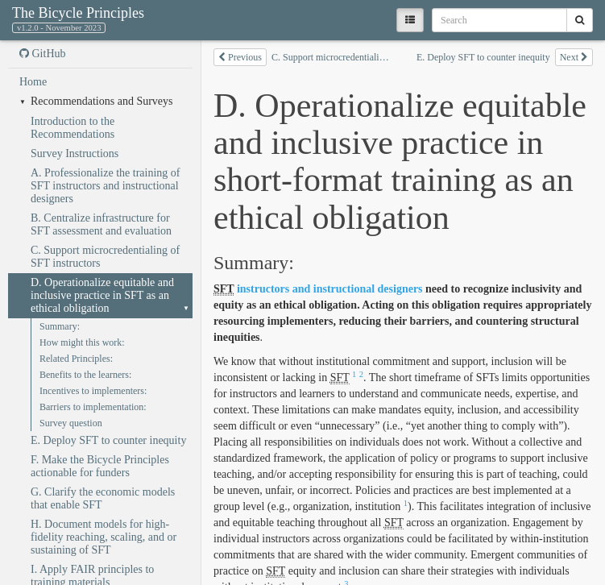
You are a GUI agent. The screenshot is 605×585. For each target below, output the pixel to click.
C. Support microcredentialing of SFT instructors (105, 256)
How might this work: (82, 342)
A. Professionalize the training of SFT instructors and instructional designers (105, 186)
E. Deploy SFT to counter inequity (108, 440)
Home (33, 82)
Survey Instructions (74, 153)
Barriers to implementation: (93, 407)
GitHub (42, 54)
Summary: (59, 326)
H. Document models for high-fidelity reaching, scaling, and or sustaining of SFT (103, 537)
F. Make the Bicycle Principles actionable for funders (100, 466)
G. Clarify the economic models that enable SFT (103, 498)
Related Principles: (76, 358)
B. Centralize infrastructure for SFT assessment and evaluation (101, 224)
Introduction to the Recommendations (72, 127)
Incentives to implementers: (93, 390)
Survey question (70, 423)
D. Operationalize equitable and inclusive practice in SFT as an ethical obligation (102, 295)
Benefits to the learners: (85, 374)
